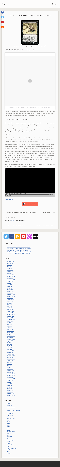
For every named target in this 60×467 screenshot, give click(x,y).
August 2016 (10, 360)
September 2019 (11, 299)
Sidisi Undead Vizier (12, 448)
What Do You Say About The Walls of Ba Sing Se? (19, 248)
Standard (9, 449)
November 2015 (11, 375)
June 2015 (9, 383)
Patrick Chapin (18, 212)
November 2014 (11, 395)
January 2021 (10, 273)
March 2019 (10, 309)
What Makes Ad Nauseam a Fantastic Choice (30, 15)
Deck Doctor (10, 415)
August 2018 (10, 321)
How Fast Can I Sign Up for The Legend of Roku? (19, 252)
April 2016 (9, 367)
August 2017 (10, 341)
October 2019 (10, 298)
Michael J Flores (11, 212)
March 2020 (10, 289)
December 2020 (11, 275)
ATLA (8, 408)
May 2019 (9, 306)
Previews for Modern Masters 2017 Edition (15, 225)
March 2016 (10, 369)
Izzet (8, 428)
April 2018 (9, 327)
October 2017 (10, 337)
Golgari (8, 421)
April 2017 (9, 347)
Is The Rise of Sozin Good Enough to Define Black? (19, 253)
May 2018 (9, 326)
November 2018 (11, 316)
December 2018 (11, 314)
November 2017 (11, 336)
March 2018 (10, 329)
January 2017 (10, 352)
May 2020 (9, 286)
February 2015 (10, 390)
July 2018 (9, 322)
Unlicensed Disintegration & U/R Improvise (45, 225)
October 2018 (10, 317)
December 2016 (11, 354)
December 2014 (11, 393)
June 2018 (9, 324)
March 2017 (10, 349)
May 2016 (9, 365)
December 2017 (11, 334)
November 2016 (11, 355)
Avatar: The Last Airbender (13, 410)
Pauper (8, 441)
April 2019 (9, 308)
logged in (13, 220)
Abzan (8, 403)
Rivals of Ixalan (10, 444)
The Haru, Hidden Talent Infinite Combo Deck (18, 250)
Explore (55, 4)
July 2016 (9, 362)
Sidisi (8, 446)
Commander (10, 413)
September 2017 (11, 339)
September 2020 (11, 279)
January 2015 (10, 392)
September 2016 (11, 359)
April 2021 (9, 268)
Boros (8, 411)
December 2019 (11, 294)
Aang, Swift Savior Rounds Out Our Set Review (18, 247)
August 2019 (10, 301)
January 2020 (10, 293)
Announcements (11, 407)
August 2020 (10, 281)
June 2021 (9, 265)
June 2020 (9, 284)
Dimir (8, 416)
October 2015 (10, 377)
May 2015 (9, 385)
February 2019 (10, 311)
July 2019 (9, 303)
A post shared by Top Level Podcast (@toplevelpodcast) (22, 107)
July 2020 (9, 283)
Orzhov (8, 438)
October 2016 (10, 357)
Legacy (8, 430)
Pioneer (9, 443)
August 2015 (10, 380)
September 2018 (11, 319)
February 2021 (10, 271)
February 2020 (10, 291)
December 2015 (11, 374)
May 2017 (9, 345)
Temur (8, 451)
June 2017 (9, 344)
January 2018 (10, 332)
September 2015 (11, 378)
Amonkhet (9, 405)
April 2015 (9, 387)
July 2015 (9, 382)
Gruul (8, 425)
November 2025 (11, 261)
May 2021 (9, 266)
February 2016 (10, 370)
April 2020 (9, 288)
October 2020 (10, 278)
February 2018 (10, 331)
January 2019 (10, 312)
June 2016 (9, 364)
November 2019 (11, 296)
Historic (8, 426)
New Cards (9, 436)
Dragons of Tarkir (11, 418)
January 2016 (10, 372)
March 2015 (10, 388)
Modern (34, 212)
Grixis (8, 423)
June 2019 (9, 304)
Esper (8, 420)
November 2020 (11, 276)
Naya (8, 435)
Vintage (8, 453)
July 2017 (9, 342)
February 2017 (10, 350)
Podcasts (25, 212)
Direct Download (9, 199)
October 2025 (10, 263)
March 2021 (10, 270)
